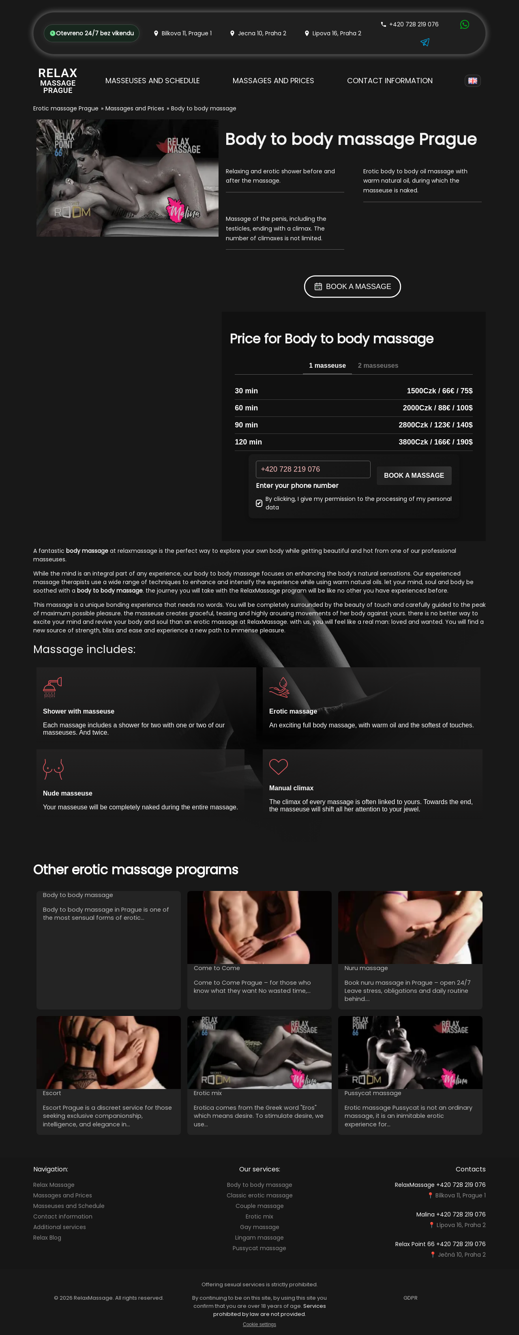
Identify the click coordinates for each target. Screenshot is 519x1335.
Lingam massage (259, 1238)
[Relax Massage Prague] (58, 81)
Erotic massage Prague (66, 108)
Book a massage (414, 475)
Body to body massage (259, 1185)
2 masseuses (378, 365)
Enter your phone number (297, 485)
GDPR (410, 1298)
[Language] (473, 81)
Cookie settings (259, 1324)
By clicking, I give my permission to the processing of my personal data (354, 503)
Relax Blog (47, 1238)
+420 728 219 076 (409, 24)
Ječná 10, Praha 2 (462, 1255)
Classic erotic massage (260, 1195)
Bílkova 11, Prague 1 (460, 1195)
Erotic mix (259, 1216)
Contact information (390, 80)
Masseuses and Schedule (152, 80)
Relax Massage (54, 1185)
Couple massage (260, 1206)
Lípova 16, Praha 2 (461, 1225)
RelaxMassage (260, 591)
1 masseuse (327, 365)
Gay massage (259, 1227)
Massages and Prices (273, 80)
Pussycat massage (259, 1248)
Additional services (59, 1227)
